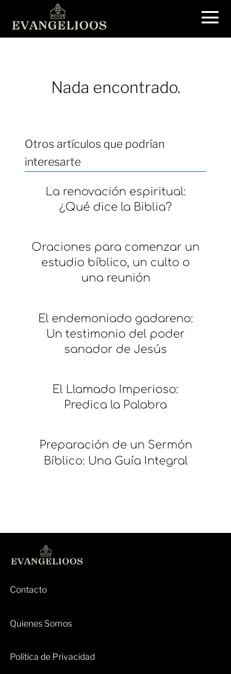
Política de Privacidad (52, 656)
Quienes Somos (41, 623)
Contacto (28, 589)
